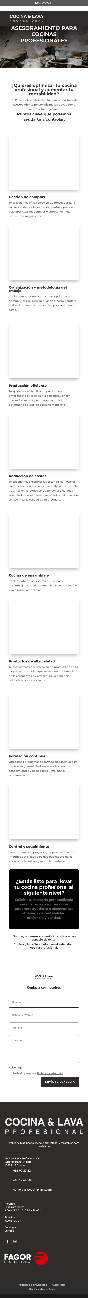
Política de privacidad (50, 1073)
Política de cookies (42, 1289)
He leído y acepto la (36, 1073)
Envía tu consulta (60, 1081)
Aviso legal (59, 1284)
